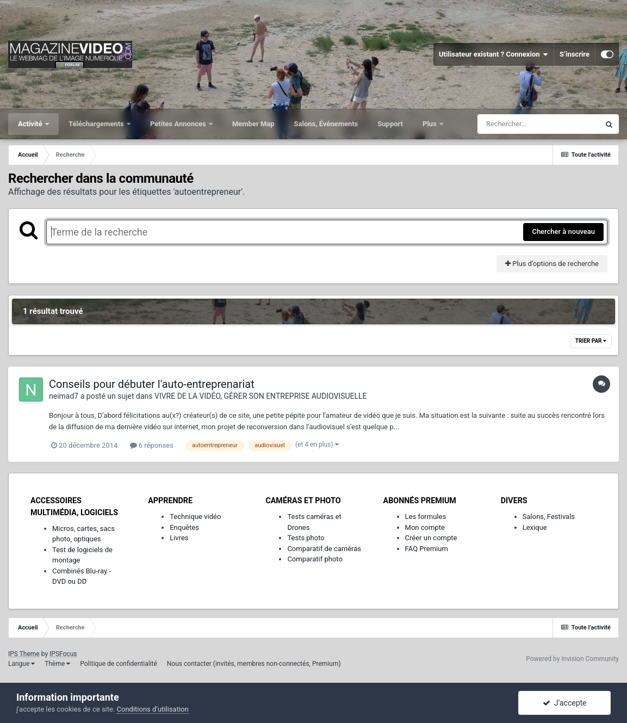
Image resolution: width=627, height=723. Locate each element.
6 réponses (151, 445)
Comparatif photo (314, 559)
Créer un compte (431, 538)
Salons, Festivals (549, 516)
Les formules (425, 516)
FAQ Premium (426, 549)
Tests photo (305, 538)
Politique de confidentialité (118, 664)
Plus (430, 124)
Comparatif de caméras (324, 549)
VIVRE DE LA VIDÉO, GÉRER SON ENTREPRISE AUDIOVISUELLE (260, 396)
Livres (179, 538)
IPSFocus (63, 654)
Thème (57, 664)
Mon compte (425, 527)
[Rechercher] (538, 124)
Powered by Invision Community (572, 659)
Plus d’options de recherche (552, 263)
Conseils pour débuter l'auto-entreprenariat (151, 384)
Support (390, 124)
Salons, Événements (326, 124)
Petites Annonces (179, 124)
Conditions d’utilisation (153, 709)
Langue (21, 664)
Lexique (535, 527)
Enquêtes (184, 527)
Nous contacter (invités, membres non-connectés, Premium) (254, 664)
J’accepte (565, 703)
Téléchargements (97, 124)
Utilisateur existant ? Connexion (493, 54)
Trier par (590, 341)
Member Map (253, 124)
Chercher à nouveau (563, 231)
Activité (31, 124)
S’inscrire (574, 54)
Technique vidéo (195, 516)
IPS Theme (24, 654)
